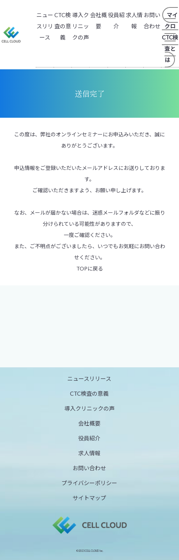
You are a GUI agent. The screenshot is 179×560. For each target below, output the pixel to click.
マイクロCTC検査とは (170, 37)
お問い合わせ (89, 468)
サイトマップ (89, 497)
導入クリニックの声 (80, 26)
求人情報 (89, 453)
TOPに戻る (89, 268)
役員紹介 (89, 438)
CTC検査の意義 (62, 26)
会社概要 (89, 423)
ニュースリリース (44, 26)
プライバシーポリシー (89, 483)
